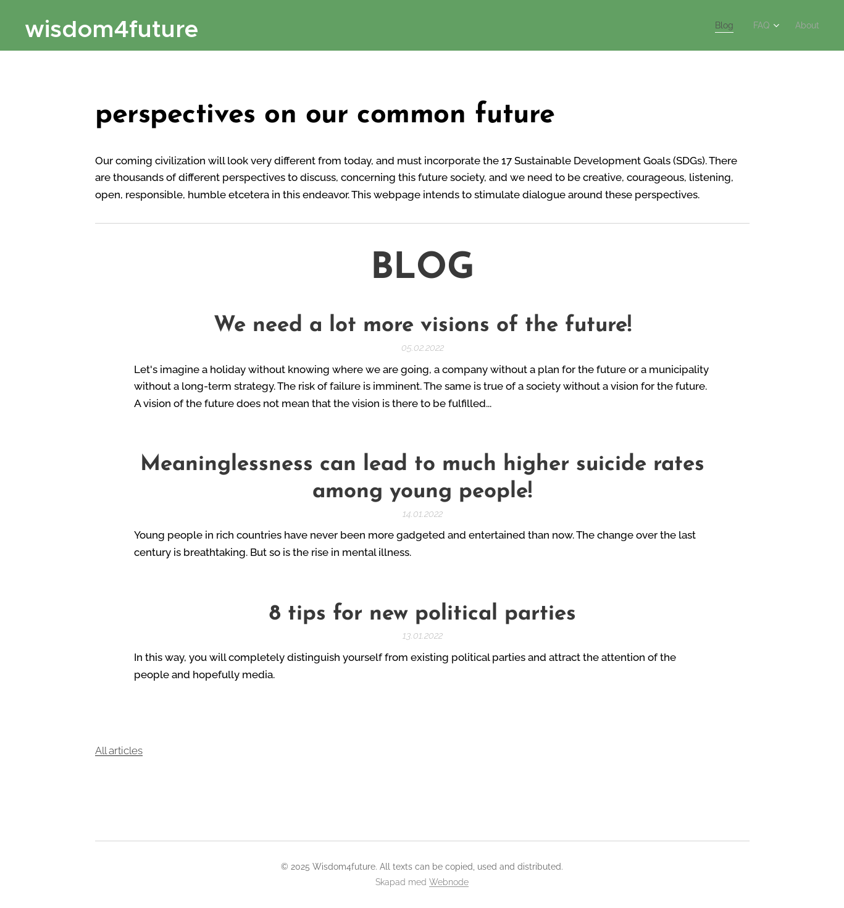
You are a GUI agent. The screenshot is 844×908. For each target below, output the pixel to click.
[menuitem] (718, 25)
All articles (119, 750)
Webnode (449, 882)
